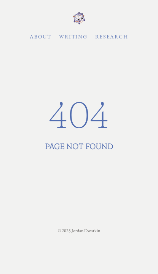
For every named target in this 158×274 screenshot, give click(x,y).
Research (111, 36)
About (40, 36)
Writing (73, 36)
